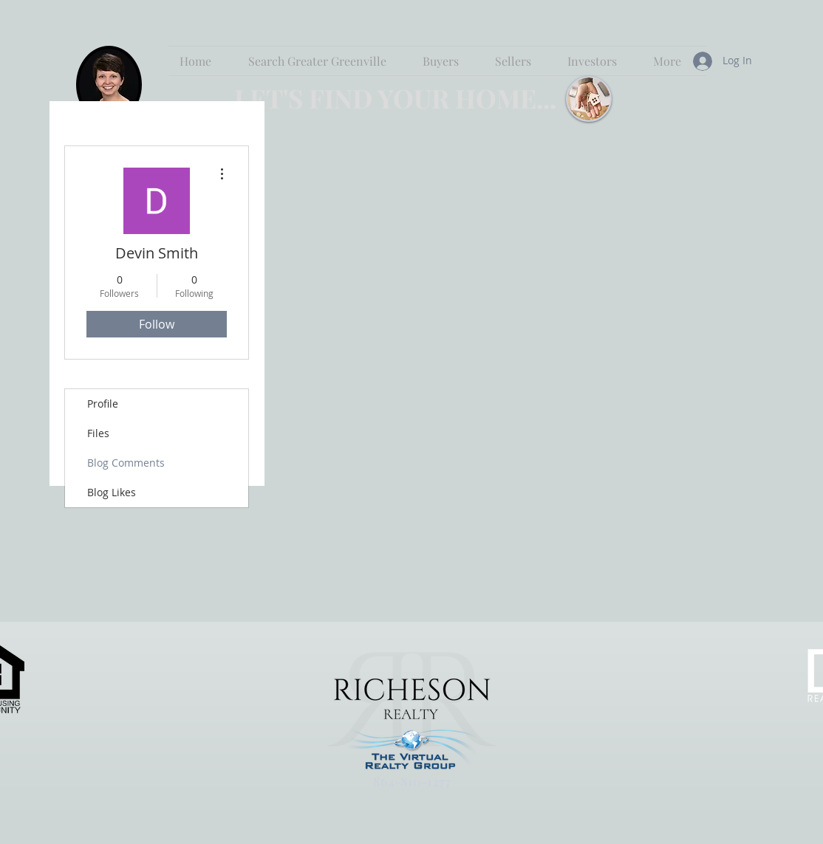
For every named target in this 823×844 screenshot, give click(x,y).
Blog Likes (111, 492)
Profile (102, 404)
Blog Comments (126, 463)
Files (98, 433)
